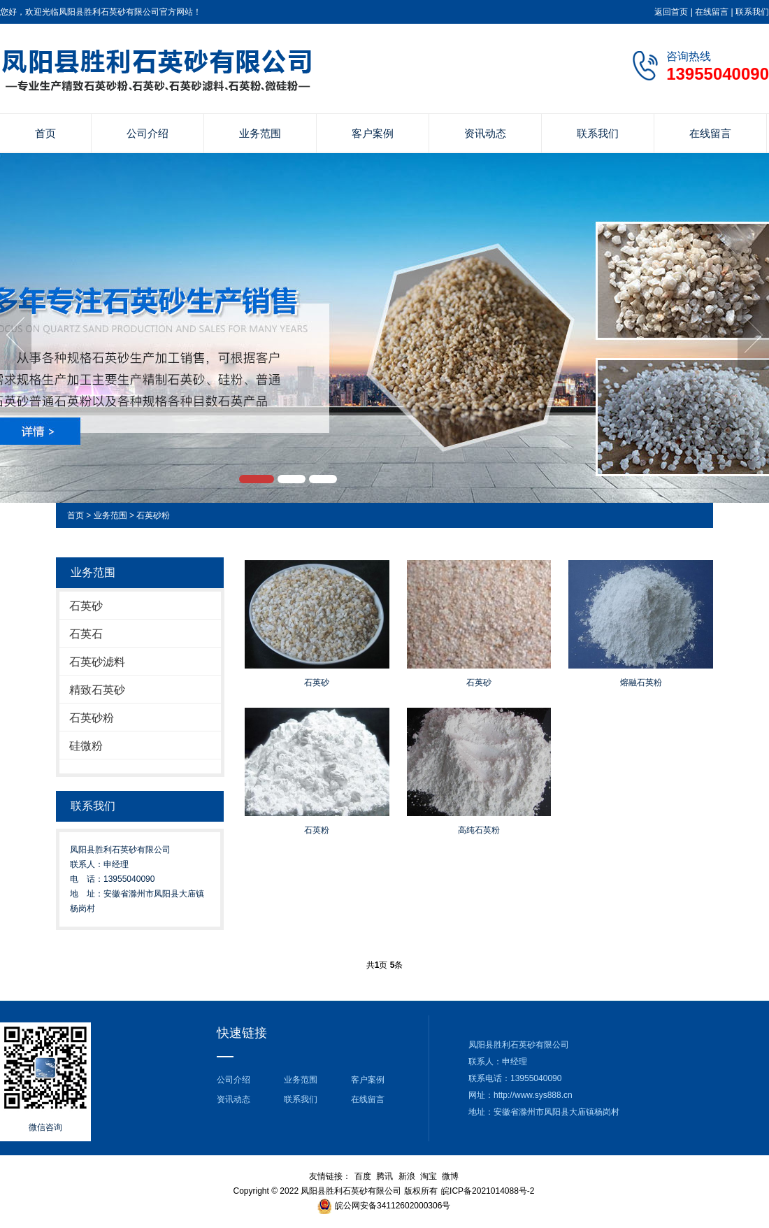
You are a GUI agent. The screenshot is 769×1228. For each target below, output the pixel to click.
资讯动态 (485, 133)
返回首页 (671, 12)
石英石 (86, 634)
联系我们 (752, 12)
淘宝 (428, 1176)
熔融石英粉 (641, 682)
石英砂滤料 (97, 662)
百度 (362, 1176)
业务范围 (260, 133)
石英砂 (86, 606)
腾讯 (384, 1176)
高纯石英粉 (479, 830)
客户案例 (373, 133)
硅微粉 (86, 746)
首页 (45, 133)
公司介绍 (147, 133)
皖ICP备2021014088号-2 (487, 1191)
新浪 (406, 1176)
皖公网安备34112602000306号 (392, 1206)
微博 (450, 1176)
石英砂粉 (153, 515)
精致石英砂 (97, 690)
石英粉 (316, 830)
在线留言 (711, 12)
